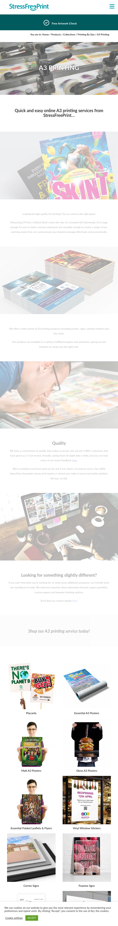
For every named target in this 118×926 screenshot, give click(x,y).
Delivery (59, 901)
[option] (59, 23)
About (59, 892)
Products (56, 34)
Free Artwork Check (64, 23)
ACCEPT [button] (32, 917)
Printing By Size (86, 34)
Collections (69, 34)
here (74, 600)
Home (45, 34)
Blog (59, 896)
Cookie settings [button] (14, 917)
